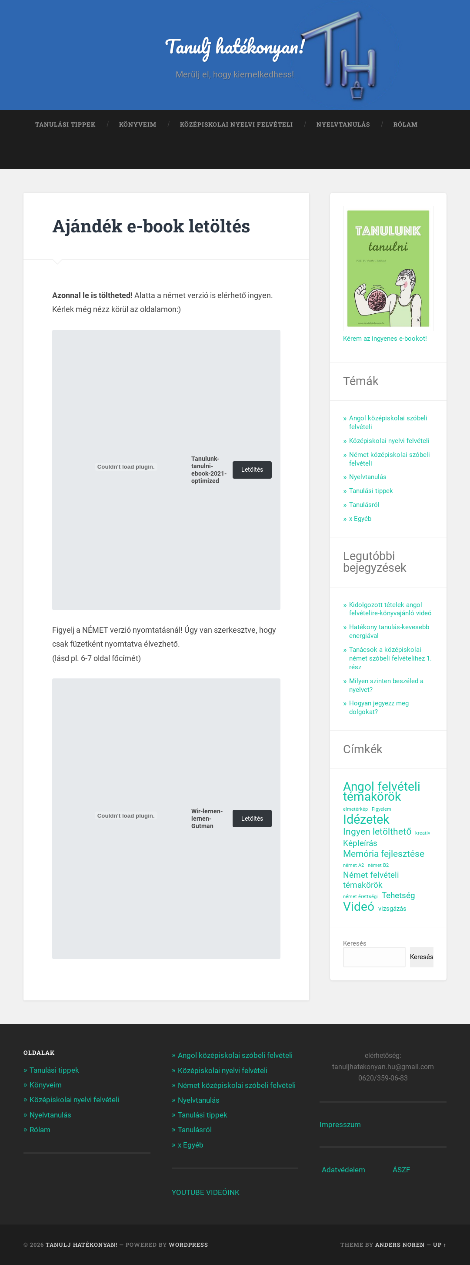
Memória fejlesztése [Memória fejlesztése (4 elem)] (383, 854)
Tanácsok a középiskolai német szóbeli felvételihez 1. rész (390, 658)
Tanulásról (364, 505)
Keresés (355, 943)
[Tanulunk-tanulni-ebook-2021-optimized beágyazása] (126, 466)
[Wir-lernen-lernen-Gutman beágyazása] (126, 815)
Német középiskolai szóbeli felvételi (237, 1085)
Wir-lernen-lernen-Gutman (207, 819)
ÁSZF (401, 1169)
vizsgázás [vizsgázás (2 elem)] (392, 909)
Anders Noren (400, 1244)
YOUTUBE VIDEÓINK (206, 1192)
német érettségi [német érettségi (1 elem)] (360, 896)
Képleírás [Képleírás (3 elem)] (360, 843)
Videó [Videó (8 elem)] (358, 907)
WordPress (188, 1244)
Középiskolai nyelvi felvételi (236, 124)
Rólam (405, 124)
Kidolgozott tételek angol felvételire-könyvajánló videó (390, 609)
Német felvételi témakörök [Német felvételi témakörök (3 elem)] (371, 880)
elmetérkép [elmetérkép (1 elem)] (355, 809)
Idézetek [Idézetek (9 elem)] (366, 820)
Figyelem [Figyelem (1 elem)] (381, 809)
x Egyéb (360, 519)
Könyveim (138, 124)
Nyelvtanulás (343, 124)
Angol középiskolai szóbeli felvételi (235, 1055)
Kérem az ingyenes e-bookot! (385, 338)
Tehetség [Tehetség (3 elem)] (398, 895)
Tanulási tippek (65, 124)
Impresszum (340, 1124)
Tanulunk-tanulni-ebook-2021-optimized (209, 470)
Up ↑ (440, 1244)
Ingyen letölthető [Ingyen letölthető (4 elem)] (377, 832)
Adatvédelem (343, 1169)
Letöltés (252, 469)
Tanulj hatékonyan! (235, 45)
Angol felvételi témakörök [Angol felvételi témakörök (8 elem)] (381, 792)
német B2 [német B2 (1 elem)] (378, 865)
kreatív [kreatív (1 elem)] (422, 833)
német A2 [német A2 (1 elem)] (353, 865)
